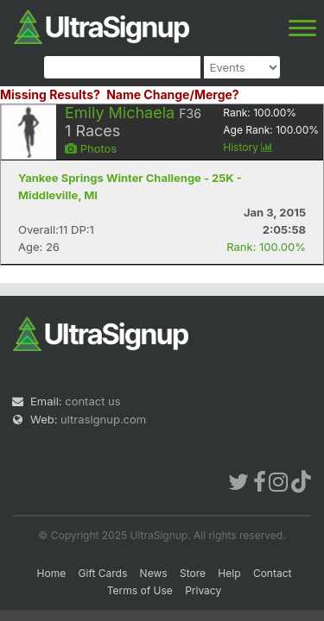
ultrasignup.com (103, 419)
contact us (92, 401)
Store (193, 573)
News (154, 573)
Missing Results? (50, 94)
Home (52, 573)
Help (229, 573)
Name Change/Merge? (172, 94)
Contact (272, 573)
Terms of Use (140, 590)
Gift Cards (103, 573)
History (248, 147)
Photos (91, 148)
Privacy (203, 590)
